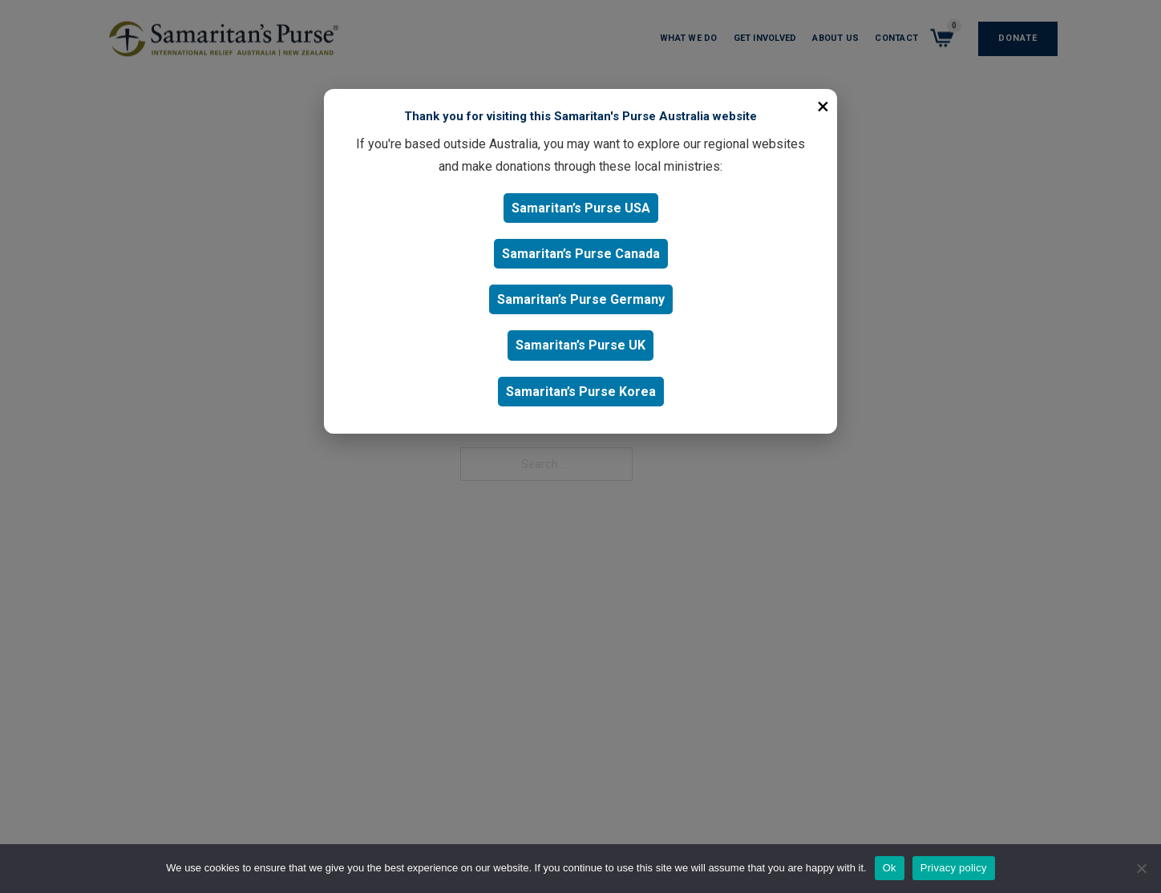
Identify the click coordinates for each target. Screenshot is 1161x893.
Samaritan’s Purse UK (580, 345)
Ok (889, 868)
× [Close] (823, 106)
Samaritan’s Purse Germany (581, 299)
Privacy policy (953, 868)
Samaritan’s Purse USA (581, 208)
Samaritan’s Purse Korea (581, 391)
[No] (1141, 868)
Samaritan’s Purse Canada (581, 253)
